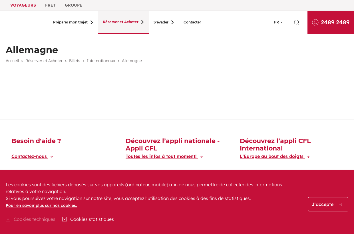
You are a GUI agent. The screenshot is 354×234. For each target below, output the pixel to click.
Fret (50, 5)
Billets (74, 60)
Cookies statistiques (92, 219)
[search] (297, 22)
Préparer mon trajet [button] (70, 22)
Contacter (185, 22)
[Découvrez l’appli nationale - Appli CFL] (177, 149)
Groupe (73, 5)
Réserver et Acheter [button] (118, 22)
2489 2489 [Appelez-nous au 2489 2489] (330, 22)
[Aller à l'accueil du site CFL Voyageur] (25, 22)
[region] (177, 202)
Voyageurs (23, 5)
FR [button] (276, 22)
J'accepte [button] (327, 204)
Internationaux (101, 60)
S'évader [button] (156, 22)
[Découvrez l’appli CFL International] (291, 149)
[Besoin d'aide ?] (62, 149)
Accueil (12, 60)
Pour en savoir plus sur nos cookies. (41, 205)
